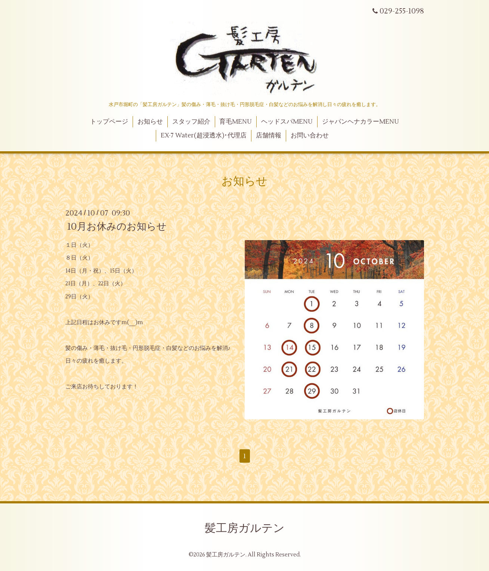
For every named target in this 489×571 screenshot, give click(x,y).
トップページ (109, 122)
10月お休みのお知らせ (117, 226)
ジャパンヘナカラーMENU (360, 122)
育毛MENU (235, 122)
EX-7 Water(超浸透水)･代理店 (204, 135)
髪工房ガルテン (245, 528)
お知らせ (150, 122)
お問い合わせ (310, 135)
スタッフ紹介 (191, 122)
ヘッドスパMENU (287, 122)
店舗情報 (268, 135)
